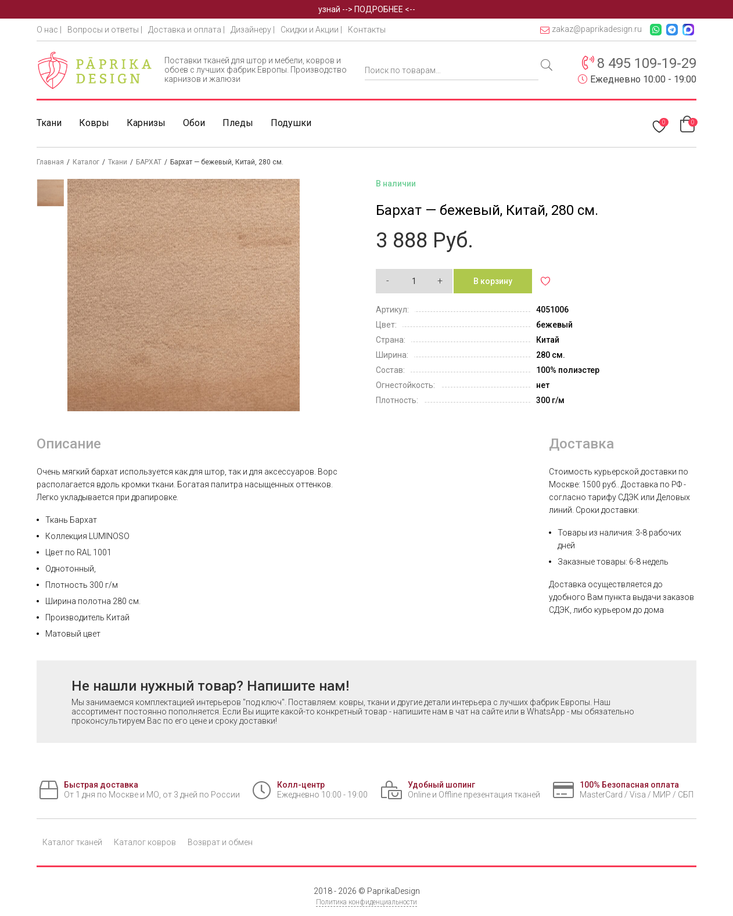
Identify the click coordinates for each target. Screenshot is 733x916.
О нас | (49, 29)
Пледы (237, 122)
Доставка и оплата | (186, 29)
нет (542, 385)
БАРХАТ (148, 162)
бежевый (554, 324)
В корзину (492, 281)
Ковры (94, 122)
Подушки (291, 122)
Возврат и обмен (220, 842)
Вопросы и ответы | (104, 29)
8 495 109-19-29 (646, 63)
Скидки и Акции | (311, 29)
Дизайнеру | (253, 29)
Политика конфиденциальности (366, 902)
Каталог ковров (145, 842)
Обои (194, 122)
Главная (50, 162)
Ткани (49, 122)
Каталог (86, 162)
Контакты (367, 29)
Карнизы (146, 122)
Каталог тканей (72, 842)
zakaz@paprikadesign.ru (591, 29)
